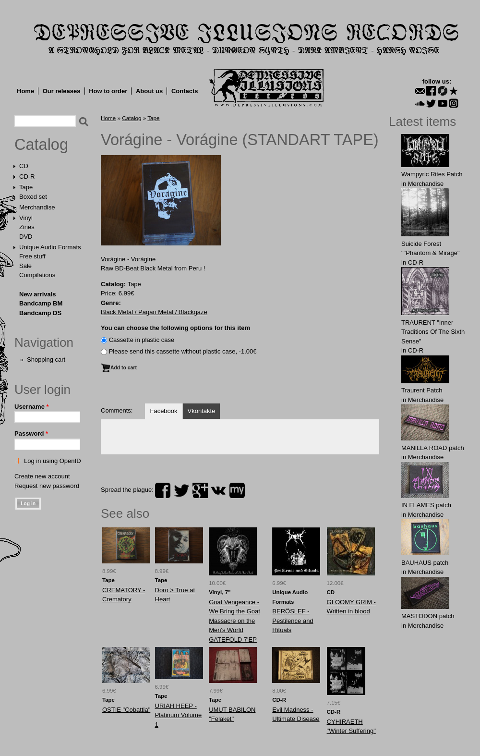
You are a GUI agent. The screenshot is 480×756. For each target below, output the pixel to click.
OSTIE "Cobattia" (126, 709)
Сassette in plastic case (142, 339)
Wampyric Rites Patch (431, 174)
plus (200, 490)
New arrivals (37, 294)
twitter (181, 490)
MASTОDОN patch (428, 616)
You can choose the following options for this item (175, 327)
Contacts (184, 91)
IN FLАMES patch (426, 505)
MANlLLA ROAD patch (432, 447)
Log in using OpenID (52, 460)
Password (31, 433)
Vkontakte (202, 411)
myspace (237, 490)
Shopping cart (46, 359)
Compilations (37, 275)
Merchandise (37, 207)
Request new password (46, 485)
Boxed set (33, 196)
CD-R (27, 176)
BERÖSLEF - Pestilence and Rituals (292, 621)
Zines (27, 227)
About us (149, 91)
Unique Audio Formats (50, 247)
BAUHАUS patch (424, 562)
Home (25, 91)
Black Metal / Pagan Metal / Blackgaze (154, 312)
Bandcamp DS (40, 313)
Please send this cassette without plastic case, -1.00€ (183, 351)
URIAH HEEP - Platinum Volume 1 (178, 715)
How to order (108, 91)
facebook (162, 490)
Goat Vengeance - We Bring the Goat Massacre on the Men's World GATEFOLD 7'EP (234, 620)
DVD (25, 236)
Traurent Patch (422, 390)
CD (23, 166)
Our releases (62, 91)
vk (218, 490)
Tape (26, 187)
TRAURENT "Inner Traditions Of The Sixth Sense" (433, 332)
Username (31, 406)
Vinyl (26, 217)
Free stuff (32, 256)
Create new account (42, 476)
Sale (25, 265)
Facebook (163, 411)
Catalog (41, 144)
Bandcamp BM (40, 303)
